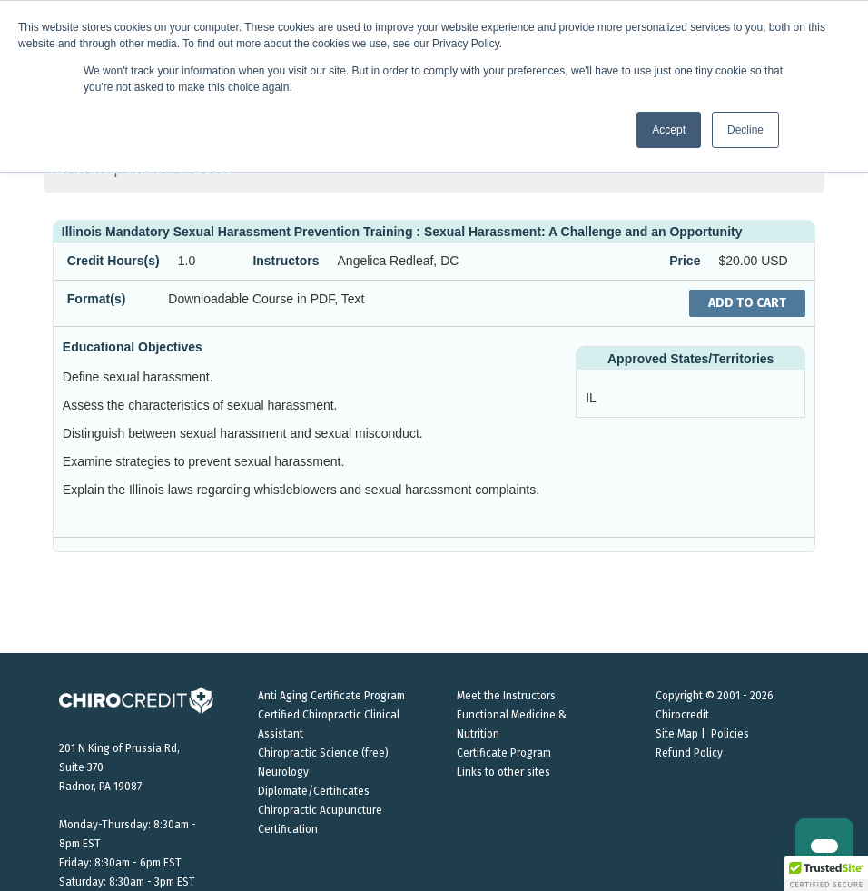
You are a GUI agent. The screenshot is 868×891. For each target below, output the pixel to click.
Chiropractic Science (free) (323, 753)
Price (684, 260)
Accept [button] (669, 130)
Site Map (677, 734)
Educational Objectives (132, 347)
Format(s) (96, 299)
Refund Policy (689, 753)
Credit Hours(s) (113, 260)
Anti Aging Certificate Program (331, 695)
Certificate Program (504, 753)
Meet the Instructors (506, 695)
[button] (826, 873)
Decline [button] (745, 130)
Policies (730, 734)
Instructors (285, 260)
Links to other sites (503, 772)
